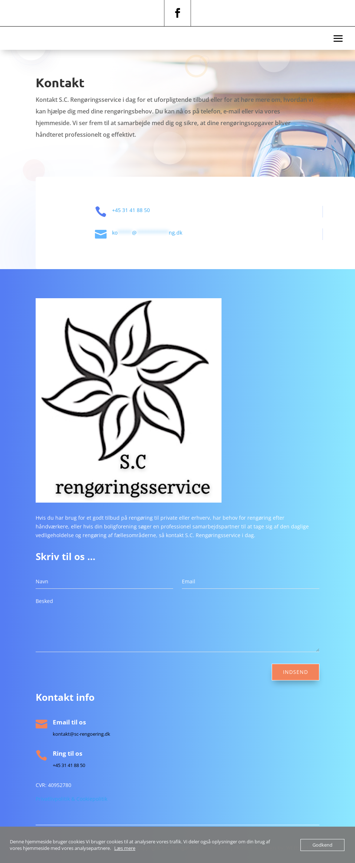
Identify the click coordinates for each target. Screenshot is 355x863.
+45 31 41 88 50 (141, 210)
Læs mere (124, 848)
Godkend (322, 845)
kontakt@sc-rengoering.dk (81, 734)
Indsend (295, 671)
